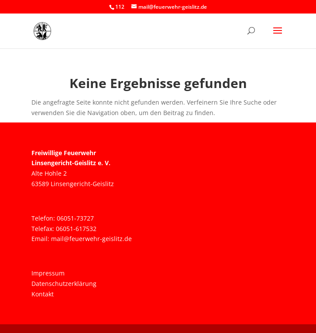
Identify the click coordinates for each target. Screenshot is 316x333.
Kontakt (42, 294)
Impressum (48, 273)
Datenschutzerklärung (63, 283)
